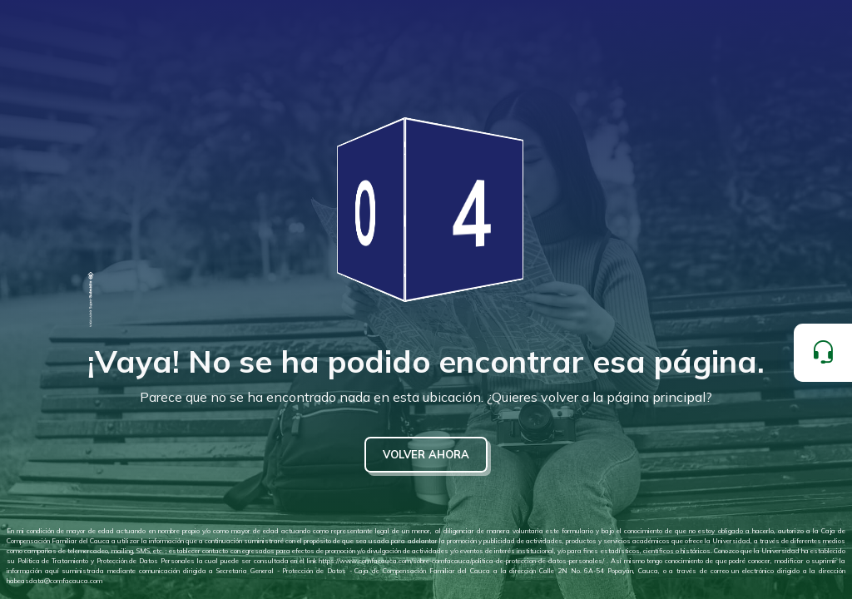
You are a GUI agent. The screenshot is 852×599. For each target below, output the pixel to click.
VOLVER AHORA (426, 454)
